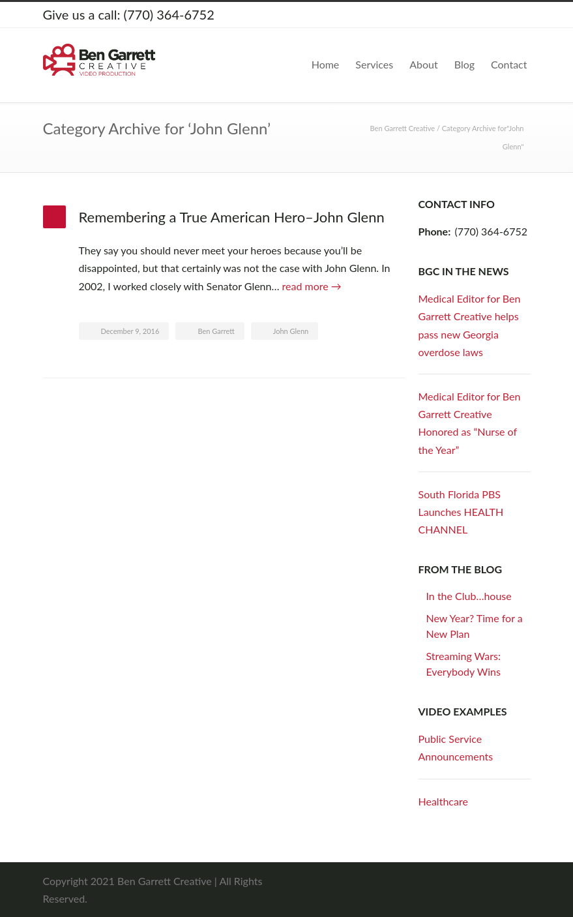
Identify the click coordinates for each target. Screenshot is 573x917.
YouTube (518, 15)
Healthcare (443, 801)
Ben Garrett (216, 331)
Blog (464, 64)
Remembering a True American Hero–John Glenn (232, 217)
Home (326, 64)
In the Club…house (469, 596)
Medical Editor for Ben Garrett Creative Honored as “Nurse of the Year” (470, 423)
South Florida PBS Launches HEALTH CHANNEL (461, 511)
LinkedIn (491, 15)
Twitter (439, 15)
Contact (509, 64)
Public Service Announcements (456, 747)
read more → (312, 286)
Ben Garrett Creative (402, 128)
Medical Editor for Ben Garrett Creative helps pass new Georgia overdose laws (470, 325)
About (423, 64)
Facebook (465, 15)
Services (374, 64)
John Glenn (290, 331)
